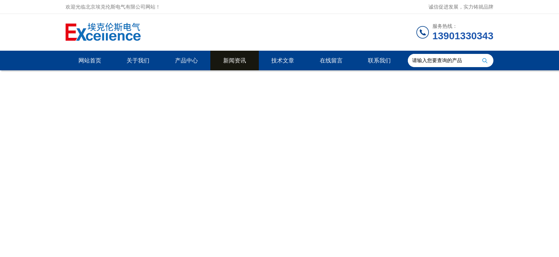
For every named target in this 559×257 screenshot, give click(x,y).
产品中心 (186, 60)
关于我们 (138, 60)
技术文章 (282, 60)
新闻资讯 (234, 60)
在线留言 (331, 60)
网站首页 (89, 60)
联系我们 (379, 60)
